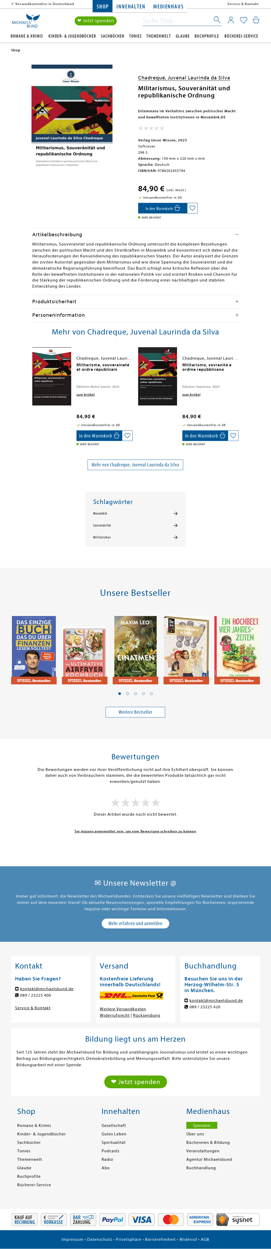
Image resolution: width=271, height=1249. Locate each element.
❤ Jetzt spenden (95, 21)
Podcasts (110, 1151)
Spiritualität (114, 1142)
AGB (205, 1239)
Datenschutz (99, 1239)
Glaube (183, 36)
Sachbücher (112, 36)
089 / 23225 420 (204, 1007)
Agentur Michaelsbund (209, 1159)
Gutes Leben (114, 1134)
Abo (106, 1168)
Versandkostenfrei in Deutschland (44, 4)
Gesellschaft (114, 1125)
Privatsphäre (128, 1239)
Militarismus (102, 537)
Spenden (202, 1125)
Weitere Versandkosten (123, 1009)
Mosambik (100, 513)
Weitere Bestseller (135, 712)
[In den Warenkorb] (162, 208)
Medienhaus (168, 6)
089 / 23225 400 (35, 995)
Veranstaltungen (203, 1151)
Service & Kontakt (243, 4)
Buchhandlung (201, 1168)
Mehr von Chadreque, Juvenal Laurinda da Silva (135, 465)
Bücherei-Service (241, 36)
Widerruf (188, 1239)
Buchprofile (207, 36)
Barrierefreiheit (160, 1239)
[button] (119, 693)
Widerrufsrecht (115, 1015)
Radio (107, 1159)
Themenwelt (158, 36)
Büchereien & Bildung (208, 1142)
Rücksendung (146, 1015)
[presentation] (33, 367)
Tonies (135, 36)
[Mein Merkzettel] (243, 20)
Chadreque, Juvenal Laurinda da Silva (184, 78)
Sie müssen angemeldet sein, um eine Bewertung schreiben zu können (135, 831)
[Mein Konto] (231, 20)
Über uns (195, 1134)
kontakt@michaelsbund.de (47, 989)
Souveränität (102, 525)
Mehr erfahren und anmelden (135, 923)
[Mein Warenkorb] (256, 20)
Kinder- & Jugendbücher (72, 36)
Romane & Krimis (27, 36)
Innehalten (130, 6)
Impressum (72, 1239)
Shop (103, 6)
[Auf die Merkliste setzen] (192, 208)
